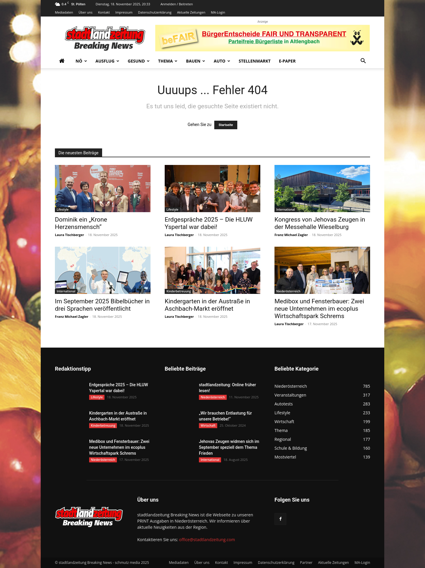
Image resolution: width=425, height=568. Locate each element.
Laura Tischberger (69, 235)
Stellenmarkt (255, 61)
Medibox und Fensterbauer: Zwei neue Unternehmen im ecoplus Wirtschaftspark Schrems (319, 309)
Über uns (85, 12)
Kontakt (104, 12)
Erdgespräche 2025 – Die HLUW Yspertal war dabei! (209, 223)
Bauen (195, 61)
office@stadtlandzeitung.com (207, 539)
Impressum (124, 12)
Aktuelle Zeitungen (191, 12)
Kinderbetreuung (178, 291)
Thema (168, 61)
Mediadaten (64, 12)
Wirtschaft (208, 425)
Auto (222, 61)
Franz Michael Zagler (291, 235)
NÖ (81, 61)
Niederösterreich (288, 291)
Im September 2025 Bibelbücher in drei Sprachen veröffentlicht (102, 305)
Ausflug (107, 61)
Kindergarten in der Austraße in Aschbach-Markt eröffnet (207, 305)
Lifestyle (62, 209)
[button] (363, 61)
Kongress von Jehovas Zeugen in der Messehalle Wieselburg (319, 223)
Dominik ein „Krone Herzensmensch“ (81, 223)
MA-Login (218, 12)
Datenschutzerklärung (154, 12)
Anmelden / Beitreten (177, 4)
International (285, 209)
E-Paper (287, 61)
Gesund (139, 61)
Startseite (226, 125)
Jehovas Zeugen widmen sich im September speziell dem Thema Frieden (229, 447)
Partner (306, 562)
